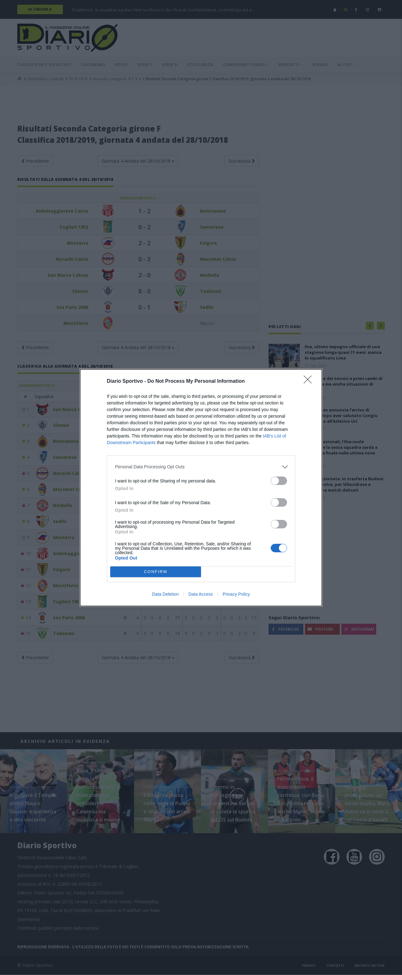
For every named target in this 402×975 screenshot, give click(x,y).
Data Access (200, 594)
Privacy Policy (236, 594)
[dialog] (201, 487)
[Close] (310, 381)
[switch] (279, 480)
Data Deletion (165, 594)
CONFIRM (155, 571)
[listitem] (201, 467)
